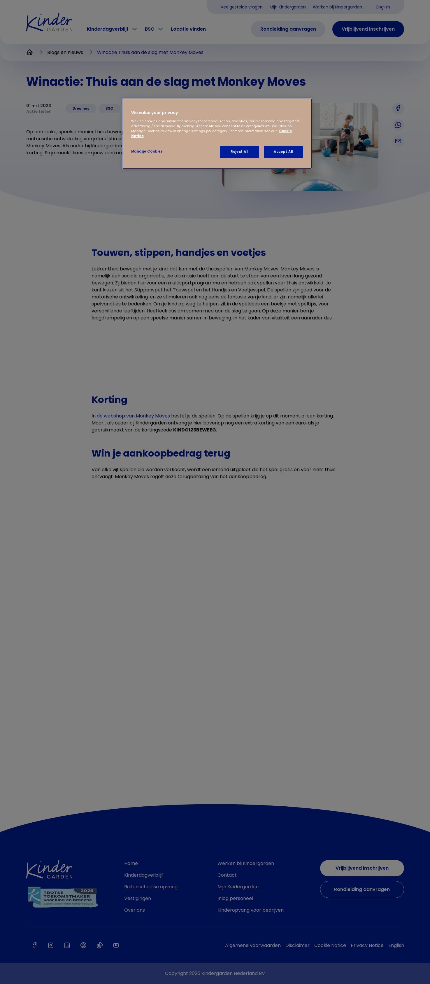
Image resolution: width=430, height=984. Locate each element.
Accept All (283, 151)
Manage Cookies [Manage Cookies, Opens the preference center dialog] (147, 151)
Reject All (239, 151)
